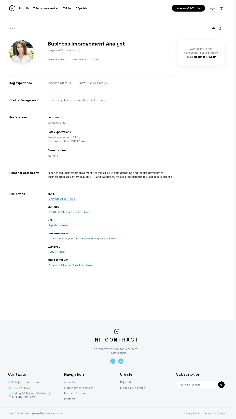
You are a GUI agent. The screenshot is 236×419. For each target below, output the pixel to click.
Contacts (69, 399)
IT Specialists (82, 8)
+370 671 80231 (20, 388)
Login (212, 8)
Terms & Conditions (214, 413)
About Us (24, 8)
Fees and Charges (75, 393)
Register (199, 57)
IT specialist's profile (132, 388)
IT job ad (125, 382)
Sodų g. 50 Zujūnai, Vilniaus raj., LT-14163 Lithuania (29, 395)
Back (12, 28)
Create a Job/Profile (188, 8)
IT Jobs (67, 8)
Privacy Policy (191, 413)
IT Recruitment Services (78, 388)
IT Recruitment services (46, 8)
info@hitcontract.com (23, 382)
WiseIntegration (53, 413)
